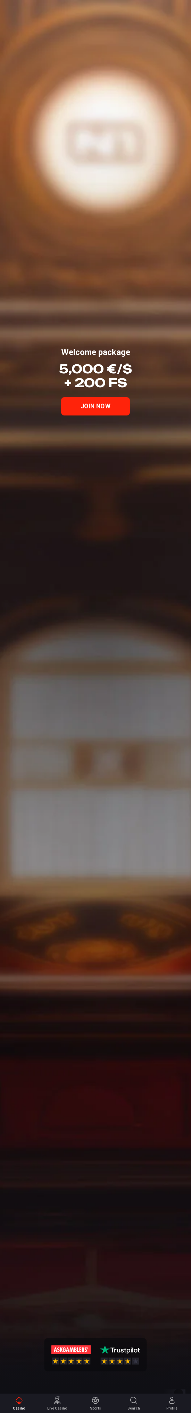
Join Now (95, 406)
